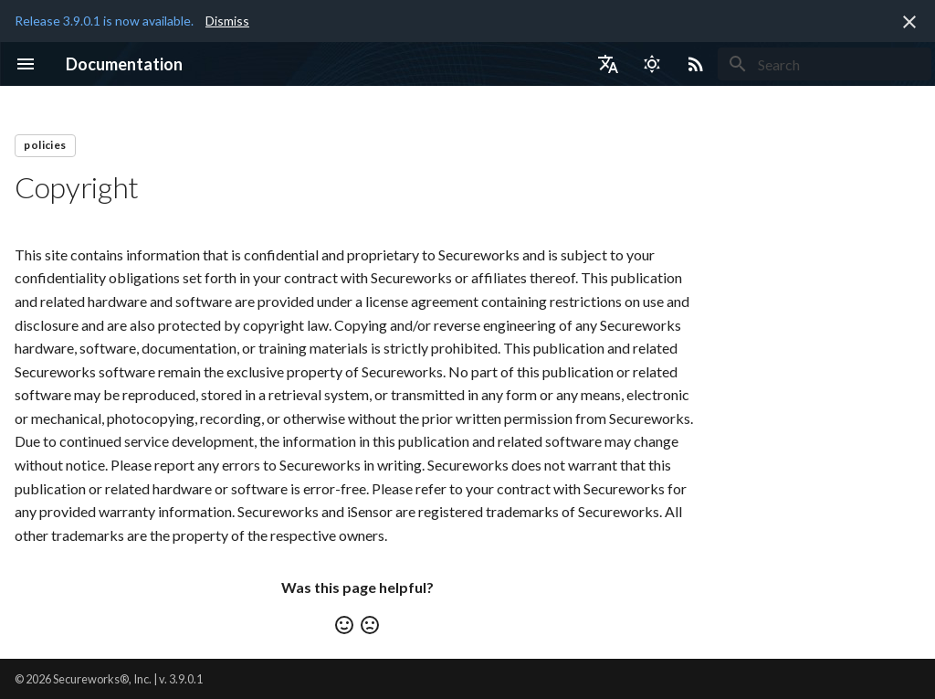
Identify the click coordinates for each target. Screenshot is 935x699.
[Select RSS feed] (696, 64)
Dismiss (227, 20)
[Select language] (608, 64)
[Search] (824, 64)
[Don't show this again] (909, 22)
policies (45, 145)
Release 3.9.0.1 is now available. (104, 20)
